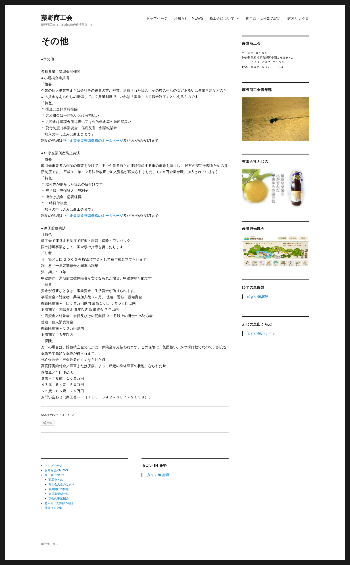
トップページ (157, 18)
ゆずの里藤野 (253, 287)
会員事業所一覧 (58, 494)
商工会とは (55, 480)
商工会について (221, 18)
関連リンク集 (298, 18)
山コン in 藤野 (154, 465)
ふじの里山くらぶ (257, 324)
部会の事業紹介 (58, 498)
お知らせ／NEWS (188, 18)
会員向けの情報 (58, 489)
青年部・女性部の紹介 (263, 18)
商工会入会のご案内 (61, 484)
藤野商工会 (56, 17)
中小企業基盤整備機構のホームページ (92, 140)
